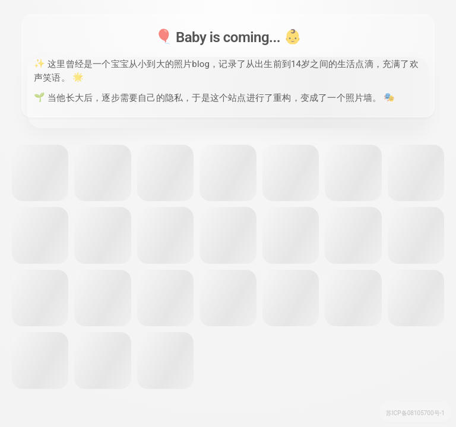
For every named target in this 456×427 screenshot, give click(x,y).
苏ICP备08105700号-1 (415, 413)
